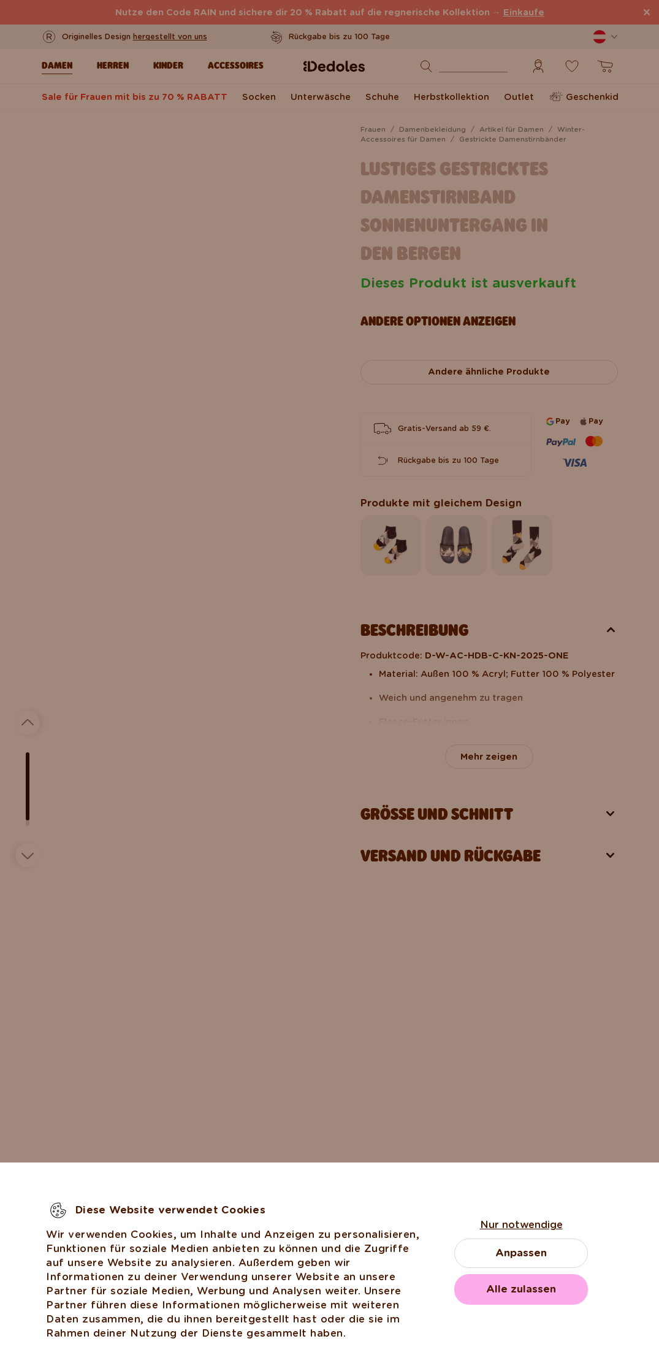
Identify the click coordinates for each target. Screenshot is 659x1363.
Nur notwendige (521, 1225)
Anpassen (521, 1253)
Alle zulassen (521, 1289)
